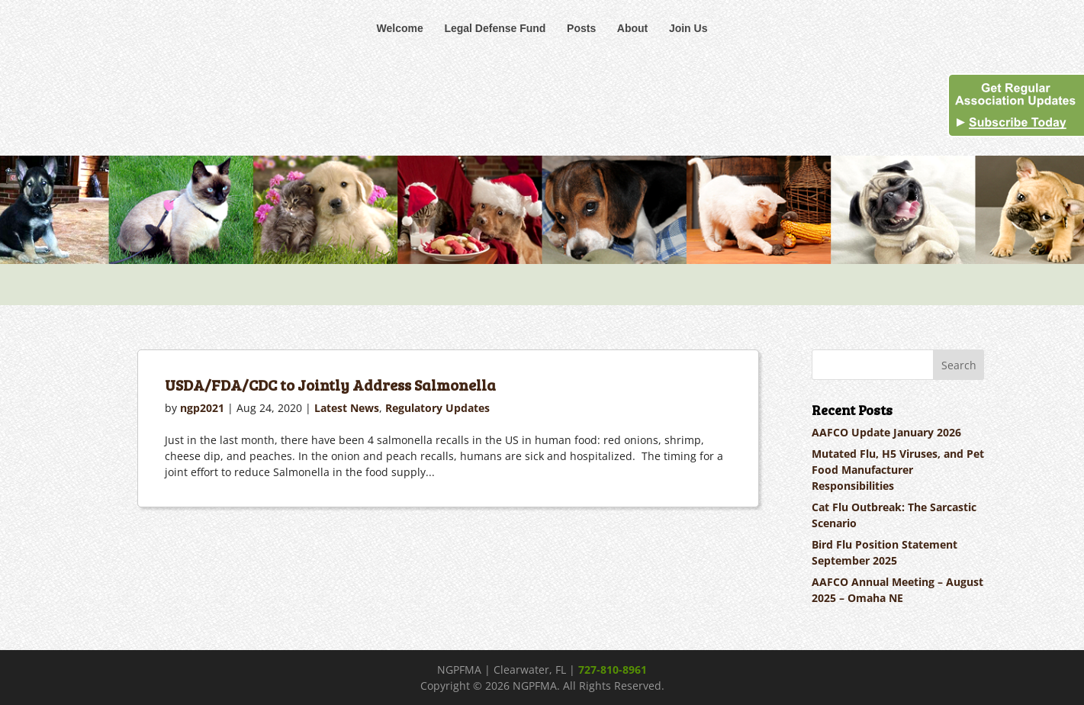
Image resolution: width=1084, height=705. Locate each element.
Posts (581, 28)
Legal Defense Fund (494, 28)
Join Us (688, 28)
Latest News (346, 408)
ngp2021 (202, 408)
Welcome (400, 28)
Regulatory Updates (437, 408)
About (632, 28)
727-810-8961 (612, 669)
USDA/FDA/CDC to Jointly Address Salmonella (330, 384)
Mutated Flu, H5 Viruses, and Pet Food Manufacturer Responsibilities (898, 469)
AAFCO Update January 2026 (886, 432)
